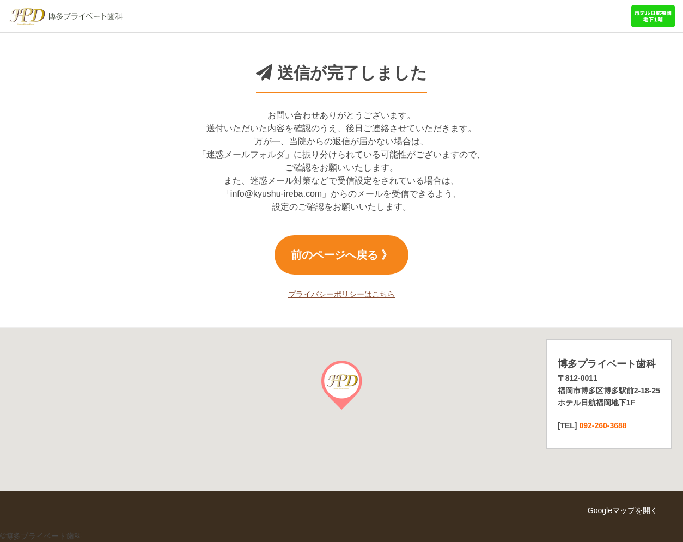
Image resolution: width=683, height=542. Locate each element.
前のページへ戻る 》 (341, 255)
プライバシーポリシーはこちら (341, 294)
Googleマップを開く (623, 510)
